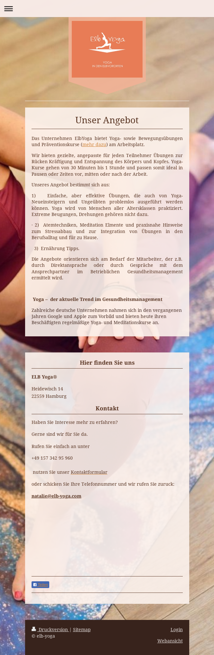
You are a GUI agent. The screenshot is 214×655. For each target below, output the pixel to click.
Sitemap (82, 629)
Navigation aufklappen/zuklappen (107, 8)
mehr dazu (94, 144)
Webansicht (170, 641)
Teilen (40, 585)
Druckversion (50, 629)
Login (177, 629)
